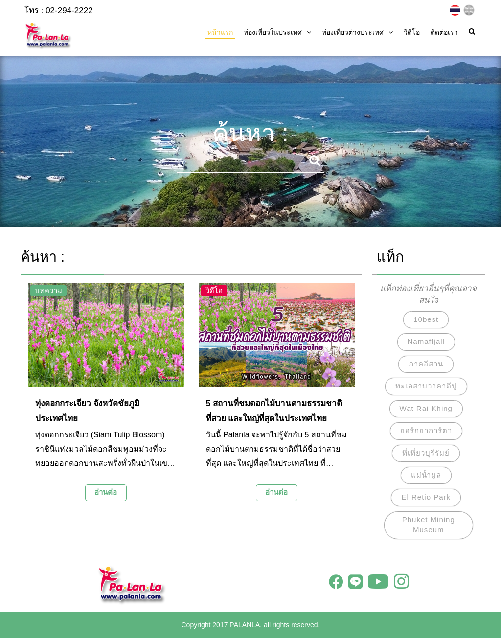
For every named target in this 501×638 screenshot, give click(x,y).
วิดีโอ (412, 32)
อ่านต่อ (105, 492)
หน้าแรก (220, 32)
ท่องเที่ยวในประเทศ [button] (277, 32)
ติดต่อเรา (444, 32)
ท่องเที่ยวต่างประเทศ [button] (357, 32)
